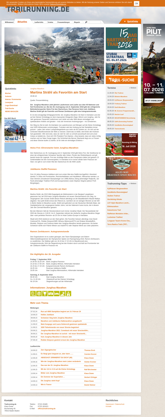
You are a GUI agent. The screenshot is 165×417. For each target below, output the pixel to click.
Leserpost (9, 102)
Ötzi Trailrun (119, 93)
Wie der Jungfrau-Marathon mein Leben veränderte (61, 361)
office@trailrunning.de (46, 409)
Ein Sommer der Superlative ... (53, 377)
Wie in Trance (46, 385)
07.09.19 (34, 340)
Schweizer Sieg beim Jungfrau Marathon (57, 318)
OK (136, 3)
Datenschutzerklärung (58, 4)
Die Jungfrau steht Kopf (50, 381)
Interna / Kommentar (13, 99)
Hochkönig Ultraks (114, 199)
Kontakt (108, 406)
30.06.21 (34, 334)
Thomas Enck (89, 350)
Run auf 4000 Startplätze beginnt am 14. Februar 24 (61, 312)
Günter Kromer (90, 362)
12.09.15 (34, 366)
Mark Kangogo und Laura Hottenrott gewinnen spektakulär (64, 324)
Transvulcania (120, 129)
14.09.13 (34, 381)
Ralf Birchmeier (90, 370)
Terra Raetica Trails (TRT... (117, 224)
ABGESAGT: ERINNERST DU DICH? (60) (56, 358)
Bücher (8, 93)
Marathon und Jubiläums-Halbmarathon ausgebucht (61, 321)
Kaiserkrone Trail (114, 210)
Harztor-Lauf (119, 114)
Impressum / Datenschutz (115, 404)
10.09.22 (34, 350)
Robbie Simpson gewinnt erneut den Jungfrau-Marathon (63, 340)
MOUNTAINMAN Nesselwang (125, 118)
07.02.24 (34, 312)
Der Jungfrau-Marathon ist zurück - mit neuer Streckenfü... (63, 334)
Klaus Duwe (89, 358)
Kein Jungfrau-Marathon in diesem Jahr (56, 337)
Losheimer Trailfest (115, 217)
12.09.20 (34, 358)
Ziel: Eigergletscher (48, 350)
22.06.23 (34, 321)
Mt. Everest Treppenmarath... (125, 111)
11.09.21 (34, 327)
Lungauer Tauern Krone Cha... (119, 221)
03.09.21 (34, 330)
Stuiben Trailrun (113, 196)
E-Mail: (32, 409)
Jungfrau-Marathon (37, 89)
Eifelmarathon (112, 206)
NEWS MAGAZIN (11, 111)
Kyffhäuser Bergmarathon (124, 100)
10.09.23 (34, 315)
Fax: (31, 406)
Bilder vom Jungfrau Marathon (53, 373)
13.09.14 (34, 373)
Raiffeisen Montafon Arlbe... (118, 214)
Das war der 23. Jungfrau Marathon (54, 365)
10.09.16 (34, 362)
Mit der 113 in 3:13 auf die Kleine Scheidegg (58, 369)
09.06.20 (34, 337)
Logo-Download (11, 105)
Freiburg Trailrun (121, 103)
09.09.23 (34, 318)
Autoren (8, 96)
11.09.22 (34, 324)
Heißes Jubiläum (47, 315)
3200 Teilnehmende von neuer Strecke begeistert (60, 327)
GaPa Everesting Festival (124, 121)
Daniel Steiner (89, 385)
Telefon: (33, 404)
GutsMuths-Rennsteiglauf (124, 125)
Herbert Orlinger (90, 377)
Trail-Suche (9, 108)
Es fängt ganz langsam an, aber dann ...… (57, 354)
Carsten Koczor (90, 354)
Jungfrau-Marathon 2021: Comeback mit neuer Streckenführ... (65, 330)
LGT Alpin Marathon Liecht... (118, 203)
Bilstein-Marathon (121, 96)
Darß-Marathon (120, 107)
